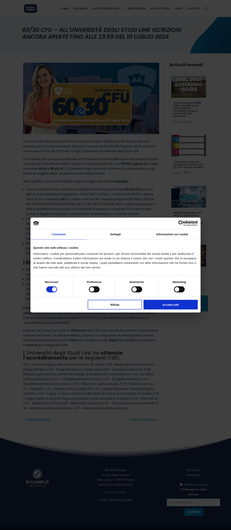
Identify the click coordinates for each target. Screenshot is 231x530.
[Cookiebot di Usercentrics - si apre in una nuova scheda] (181, 223)
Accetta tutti (170, 304)
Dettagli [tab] (115, 234)
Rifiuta (115, 304)
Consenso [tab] (59, 234)
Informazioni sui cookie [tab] (172, 234)
